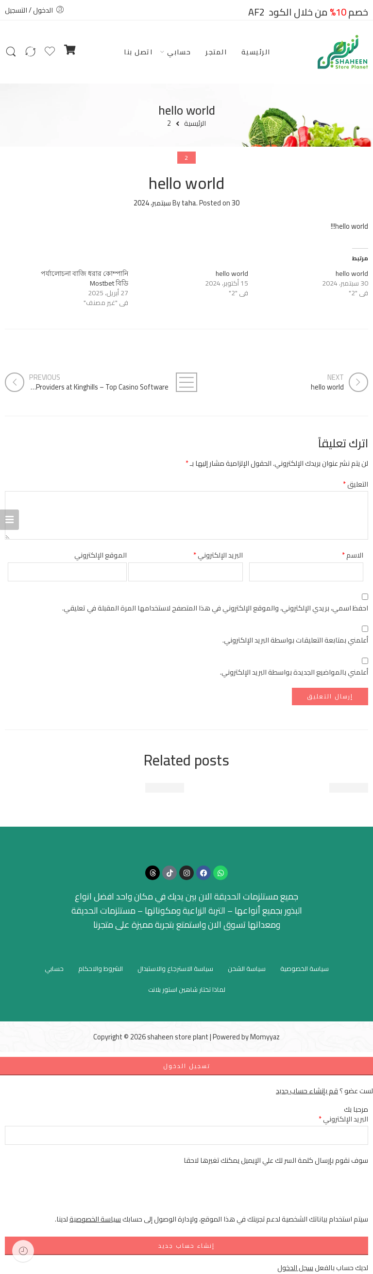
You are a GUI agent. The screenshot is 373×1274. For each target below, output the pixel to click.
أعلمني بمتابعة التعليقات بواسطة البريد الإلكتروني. (295, 639)
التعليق (355, 484)
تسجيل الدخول (186, 1065)
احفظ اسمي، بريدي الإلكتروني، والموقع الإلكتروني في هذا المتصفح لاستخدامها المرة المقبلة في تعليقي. (215, 607)
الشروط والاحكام (100, 968)
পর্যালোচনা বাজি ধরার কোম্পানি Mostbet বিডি (84, 278)
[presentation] (294, 1194)
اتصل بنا (138, 51)
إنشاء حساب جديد (186, 1245)
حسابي (179, 51)
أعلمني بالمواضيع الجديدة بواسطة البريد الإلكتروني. (294, 672)
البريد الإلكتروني (218, 555)
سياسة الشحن (247, 968)
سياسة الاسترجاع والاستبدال (175, 968)
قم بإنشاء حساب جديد (307, 1090)
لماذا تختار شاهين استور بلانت (186, 989)
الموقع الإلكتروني (100, 555)
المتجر (216, 51)
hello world (352, 273)
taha (189, 202)
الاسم (352, 555)
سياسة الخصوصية (304, 968)
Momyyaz (265, 1036)
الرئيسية (256, 51)
